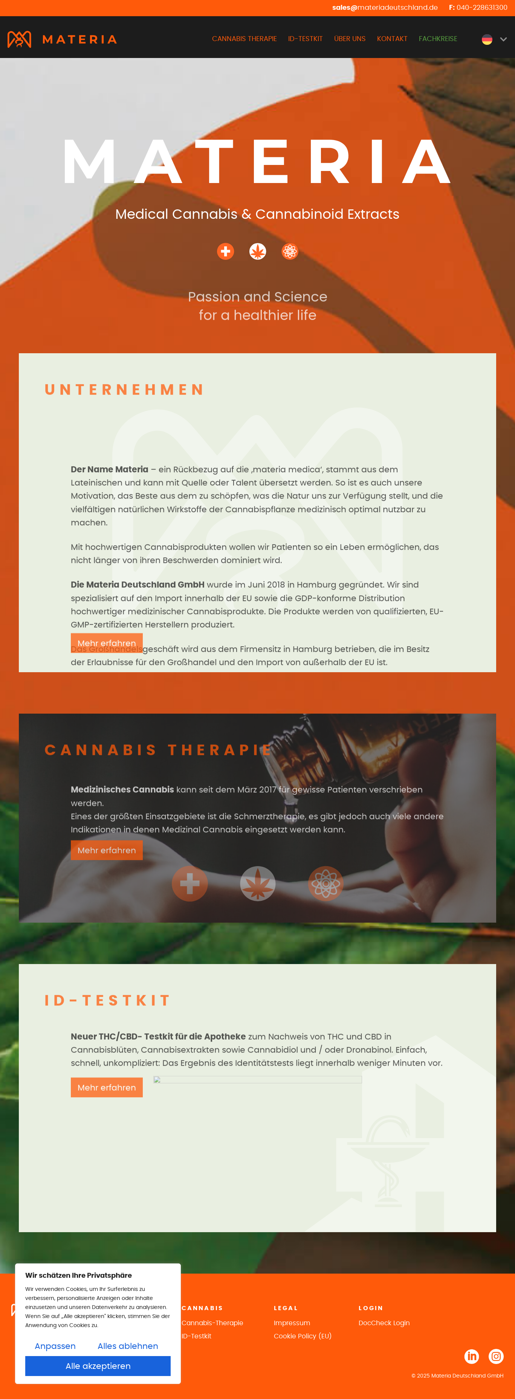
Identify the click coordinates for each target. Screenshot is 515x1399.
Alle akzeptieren (98, 1366)
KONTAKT (392, 39)
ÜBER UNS (350, 39)
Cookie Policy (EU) (303, 1336)
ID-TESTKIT (305, 39)
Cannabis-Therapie (212, 1323)
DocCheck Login (384, 1323)
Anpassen (55, 1346)
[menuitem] (494, 39)
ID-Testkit (196, 1336)
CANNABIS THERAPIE (244, 39)
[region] (98, 1323)
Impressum (292, 1323)
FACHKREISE (438, 39)
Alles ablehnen (128, 1346)
